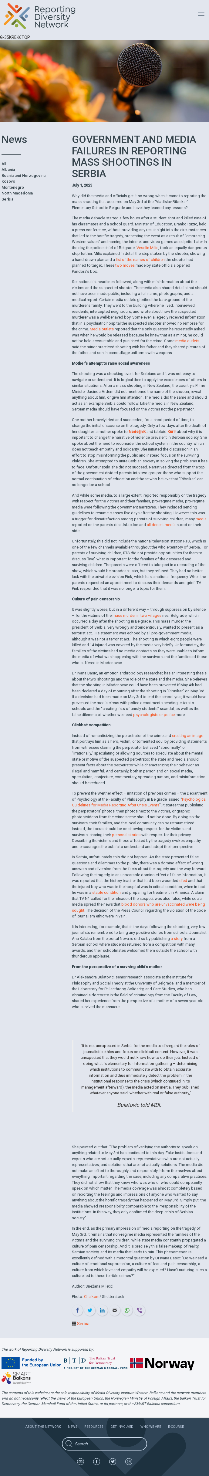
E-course (176, 1427)
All (4, 163)
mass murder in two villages (137, 615)
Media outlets (102, 329)
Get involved (121, 1427)
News (72, 1427)
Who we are (150, 1427)
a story (177, 938)
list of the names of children (140, 259)
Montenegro (13, 187)
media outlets (187, 341)
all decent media (161, 524)
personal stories (126, 835)
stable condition (106, 892)
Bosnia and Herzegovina (24, 175)
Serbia (7, 199)
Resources (93, 1427)
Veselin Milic (147, 247)
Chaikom (91, 1296)
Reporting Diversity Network (43, 16)
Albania (8, 169)
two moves (125, 265)
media (201, 519)
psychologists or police (154, 714)
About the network (43, 1427)
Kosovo (8, 181)
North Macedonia (17, 193)
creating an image (187, 735)
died (183, 880)
